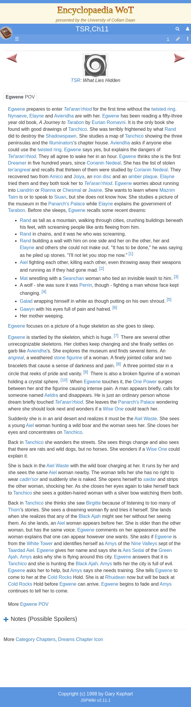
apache (6, 33)
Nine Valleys (144, 543)
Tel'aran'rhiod (78, 109)
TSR (75, 80)
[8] (118, 364)
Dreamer (17, 162)
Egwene (16, 109)
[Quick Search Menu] (177, 29)
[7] (116, 335)
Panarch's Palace (66, 203)
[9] (86, 372)
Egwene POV (34, 604)
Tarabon (75, 122)
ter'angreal (19, 169)
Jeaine (95, 190)
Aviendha (64, 115)
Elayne (36, 115)
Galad (26, 301)
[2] (101, 268)
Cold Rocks (59, 577)
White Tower (40, 543)
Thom (14, 509)
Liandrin (25, 190)
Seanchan (73, 278)
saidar (149, 479)
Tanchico (77, 129)
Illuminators (61, 142)
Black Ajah (89, 516)
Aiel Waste (145, 418)
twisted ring (163, 109)
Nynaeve (17, 115)
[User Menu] (187, 29)
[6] (115, 307)
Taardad (16, 550)
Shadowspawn (61, 135)
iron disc (102, 176)
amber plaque (142, 176)
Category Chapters (35, 639)
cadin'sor (29, 479)
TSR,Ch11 (92, 29)
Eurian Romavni (109, 122)
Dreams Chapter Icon (80, 639)
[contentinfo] (167, 39)
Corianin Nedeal (104, 162)
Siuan (60, 196)
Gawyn (27, 309)
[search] (177, 29)
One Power (145, 381)
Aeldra (51, 395)
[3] (176, 276)
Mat (24, 278)
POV (20, 96)
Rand (170, 129)
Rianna (48, 190)
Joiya (78, 176)
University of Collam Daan (111, 20)
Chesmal (71, 190)
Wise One (113, 408)
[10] (64, 380)
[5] (169, 299)
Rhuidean (115, 577)
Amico (56, 176)
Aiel (24, 262)
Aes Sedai (133, 550)
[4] (44, 291)
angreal (16, 357)
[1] (131, 253)
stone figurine (68, 357)
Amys (111, 543)
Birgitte (93, 502)
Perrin (85, 285)
